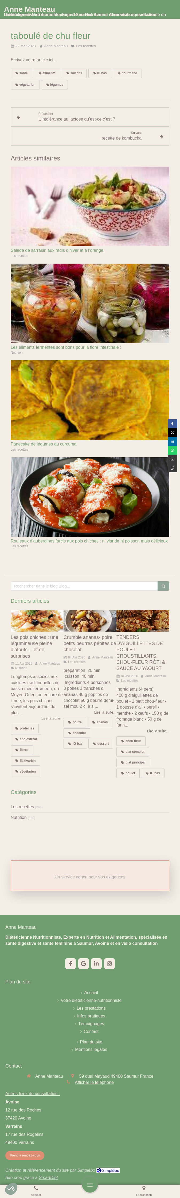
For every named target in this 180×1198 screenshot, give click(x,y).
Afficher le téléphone (94, 1082)
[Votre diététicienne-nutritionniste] (91, 1001)
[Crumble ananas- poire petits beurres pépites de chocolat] (90, 620)
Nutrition (19, 817)
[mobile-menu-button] (90, 1184)
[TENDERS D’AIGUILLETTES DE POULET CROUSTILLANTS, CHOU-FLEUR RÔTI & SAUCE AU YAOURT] (142, 620)
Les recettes (22, 806)
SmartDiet (48, 1177)
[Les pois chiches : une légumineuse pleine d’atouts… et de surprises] (37, 620)
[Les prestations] (91, 1008)
